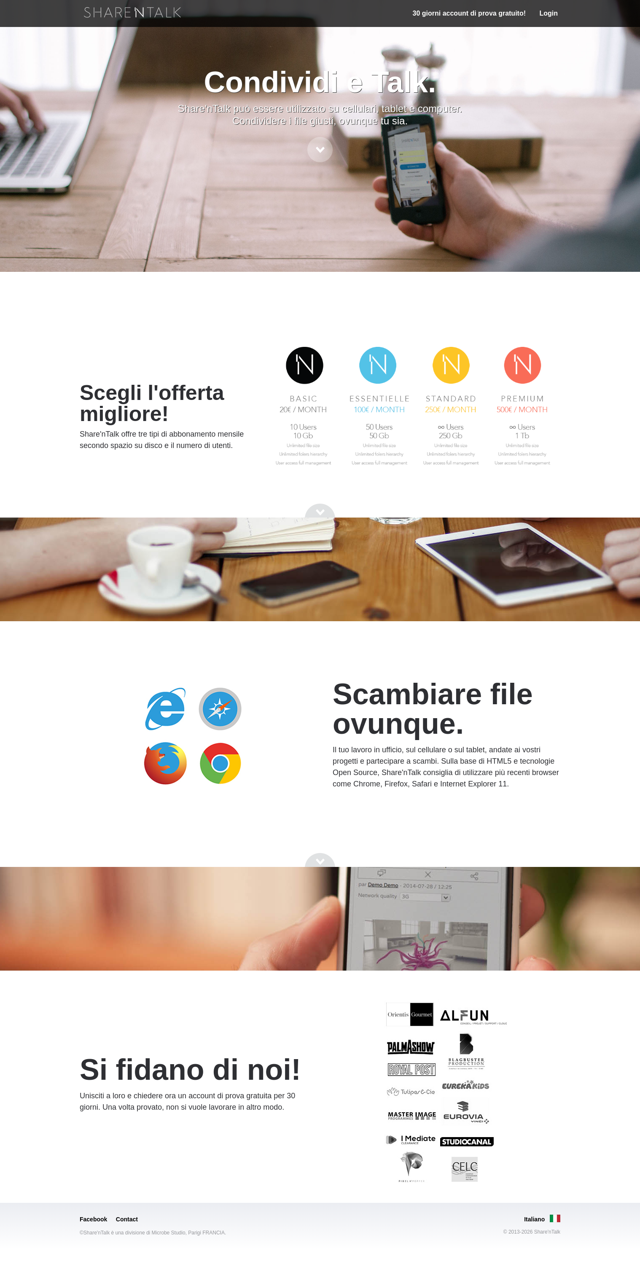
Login (548, 13)
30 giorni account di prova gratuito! (469, 13)
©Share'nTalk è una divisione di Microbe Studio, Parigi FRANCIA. (153, 1233)
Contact (127, 1219)
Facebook (93, 1219)
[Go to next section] (320, 149)
